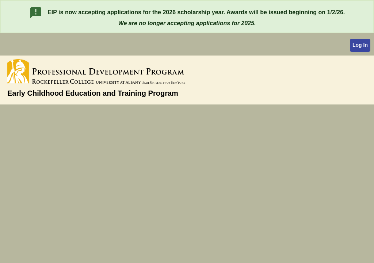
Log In (360, 45)
